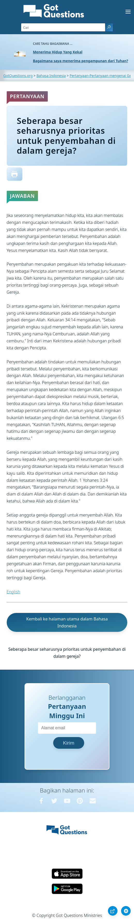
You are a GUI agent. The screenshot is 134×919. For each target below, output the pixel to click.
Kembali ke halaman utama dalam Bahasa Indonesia (67, 622)
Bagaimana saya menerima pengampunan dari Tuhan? (80, 60)
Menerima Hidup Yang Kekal (58, 52)
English (13, 592)
